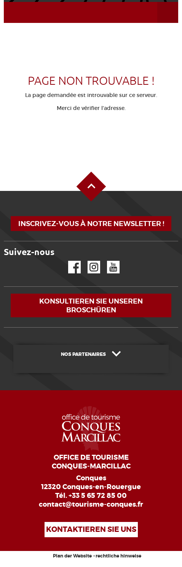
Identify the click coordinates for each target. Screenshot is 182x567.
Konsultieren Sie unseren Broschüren (91, 305)
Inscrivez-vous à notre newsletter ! (91, 223)
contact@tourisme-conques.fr (91, 504)
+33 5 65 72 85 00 (98, 495)
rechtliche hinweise (118, 556)
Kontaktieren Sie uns (91, 529)
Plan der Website (72, 556)
